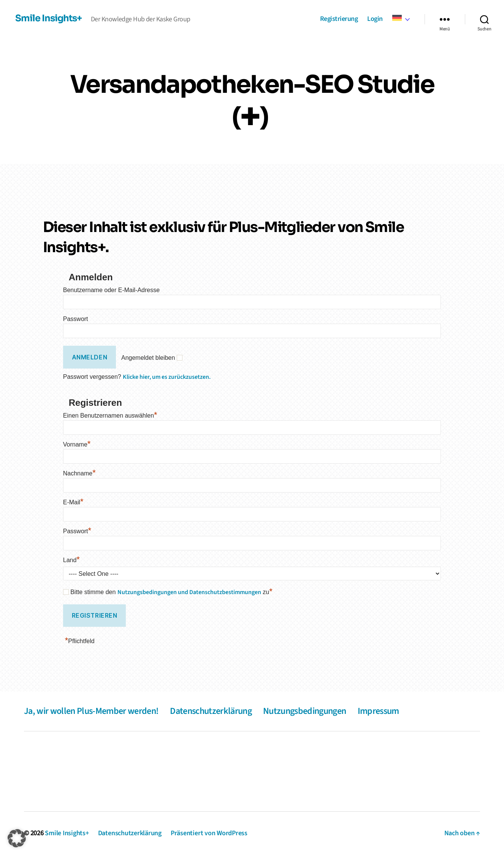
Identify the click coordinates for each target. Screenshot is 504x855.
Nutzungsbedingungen (304, 711)
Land (71, 560)
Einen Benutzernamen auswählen (110, 415)
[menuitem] (400, 18)
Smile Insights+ (48, 18)
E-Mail (73, 502)
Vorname (77, 444)
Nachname (79, 473)
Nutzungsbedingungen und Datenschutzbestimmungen (189, 592)
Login (375, 19)
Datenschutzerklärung (211, 711)
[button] (16, 838)
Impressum (378, 711)
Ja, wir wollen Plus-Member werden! (91, 711)
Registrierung (339, 19)
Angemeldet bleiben (148, 357)
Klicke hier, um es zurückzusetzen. (167, 377)
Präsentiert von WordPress (209, 833)
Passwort (75, 319)
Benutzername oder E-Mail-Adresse (111, 290)
